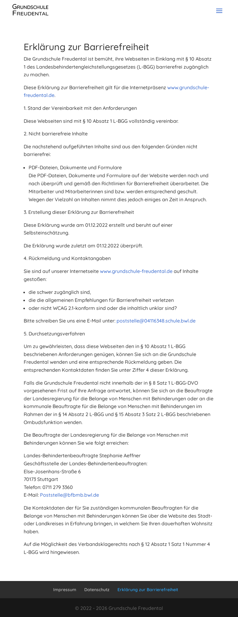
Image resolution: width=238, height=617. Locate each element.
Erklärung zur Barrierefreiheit (147, 589)
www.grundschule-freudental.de (136, 271)
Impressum (64, 589)
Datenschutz (96, 589)
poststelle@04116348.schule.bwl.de (156, 321)
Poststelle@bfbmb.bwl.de (69, 495)
